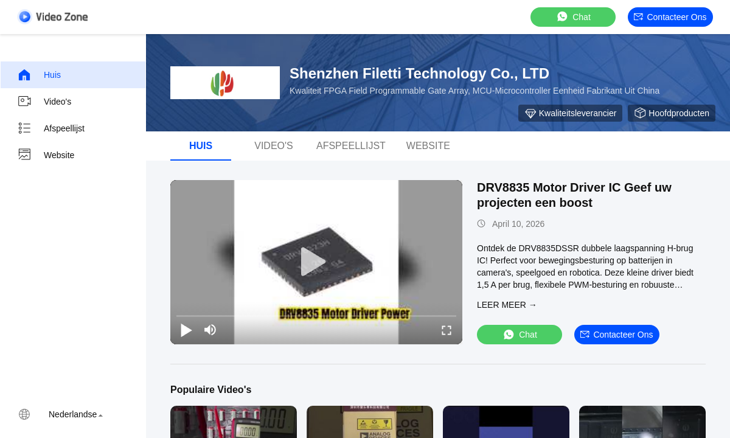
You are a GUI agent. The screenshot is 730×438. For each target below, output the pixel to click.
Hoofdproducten (671, 113)
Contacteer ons (670, 17)
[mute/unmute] (210, 330)
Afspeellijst (51, 128)
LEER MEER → (507, 305)
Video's (44, 101)
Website (45, 155)
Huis (39, 75)
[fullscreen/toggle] (446, 330)
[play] (316, 262)
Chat (573, 16)
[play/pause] (186, 330)
